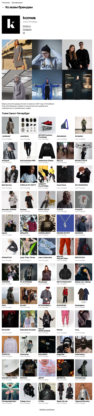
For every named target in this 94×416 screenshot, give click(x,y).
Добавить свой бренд (47, 410)
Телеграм (6, 3)
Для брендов (17, 3)
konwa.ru (27, 26)
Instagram (27, 29)
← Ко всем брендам (17, 7)
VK (24, 32)
